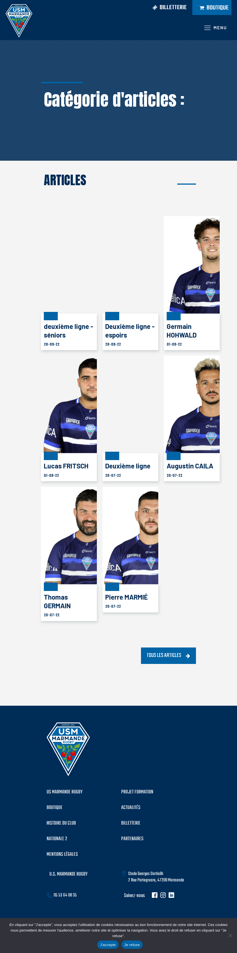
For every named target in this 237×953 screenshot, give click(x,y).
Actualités (130, 808)
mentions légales (62, 854)
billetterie (130, 823)
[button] (167, 7)
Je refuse (132, 945)
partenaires (132, 839)
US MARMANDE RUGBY (64, 792)
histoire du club (61, 823)
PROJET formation (137, 792)
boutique (55, 808)
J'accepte (108, 945)
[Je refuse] (230, 935)
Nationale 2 (57, 839)
